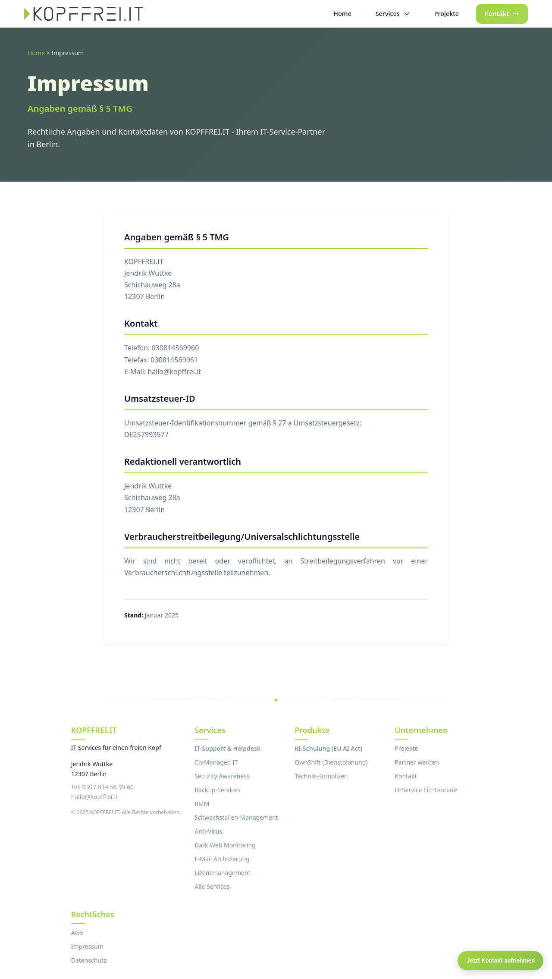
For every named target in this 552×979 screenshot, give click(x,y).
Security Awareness (221, 776)
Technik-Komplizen (321, 776)
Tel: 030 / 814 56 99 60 (102, 787)
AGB (77, 933)
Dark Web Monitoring (224, 845)
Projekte (406, 748)
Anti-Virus (208, 831)
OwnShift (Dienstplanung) (331, 762)
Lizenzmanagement (222, 873)
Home (36, 53)
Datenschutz (89, 960)
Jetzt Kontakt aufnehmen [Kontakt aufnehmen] (500, 960)
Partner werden (417, 762)
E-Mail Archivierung (221, 859)
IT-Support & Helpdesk (227, 748)
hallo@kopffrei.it (94, 797)
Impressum (87, 946)
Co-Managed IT (216, 762)
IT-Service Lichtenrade (426, 790)
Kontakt (406, 776)
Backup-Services (217, 790)
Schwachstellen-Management (236, 817)
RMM (201, 804)
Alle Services (211, 886)
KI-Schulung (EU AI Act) (328, 748)
